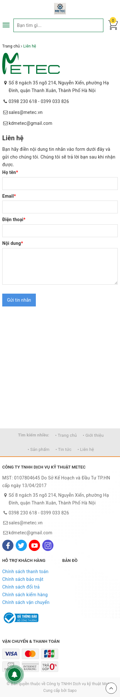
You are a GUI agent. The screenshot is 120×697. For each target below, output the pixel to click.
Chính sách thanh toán (25, 571)
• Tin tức (63, 449)
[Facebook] (7, 545)
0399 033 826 (55, 101)
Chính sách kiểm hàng (25, 594)
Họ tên (10, 172)
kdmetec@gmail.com (30, 123)
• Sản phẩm (38, 449)
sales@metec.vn (26, 112)
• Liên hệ (85, 449)
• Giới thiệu (93, 435)
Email (9, 196)
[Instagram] (47, 545)
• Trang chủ (66, 435)
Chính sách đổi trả (21, 586)
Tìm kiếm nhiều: (33, 435)
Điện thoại (14, 219)
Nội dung (12, 243)
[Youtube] (34, 545)
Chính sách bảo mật (22, 579)
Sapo (72, 690)
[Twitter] (21, 545)
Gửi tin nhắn (19, 300)
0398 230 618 (23, 101)
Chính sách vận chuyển (26, 602)
